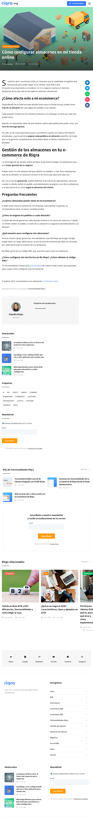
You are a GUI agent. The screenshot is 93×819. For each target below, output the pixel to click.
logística (20, 401)
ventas (15, 405)
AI (3, 392)
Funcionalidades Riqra (10, 46)
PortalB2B (29, 401)
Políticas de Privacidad (35, 448)
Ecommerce (33, 392)
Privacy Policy (54, 544)
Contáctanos (78, 3)
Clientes (15, 392)
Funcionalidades (40, 308)
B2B (8, 392)
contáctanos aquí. (50, 281)
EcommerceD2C (20, 396)
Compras (24, 392)
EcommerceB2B (7, 396)
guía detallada (36, 265)
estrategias (32, 396)
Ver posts (16, 318)
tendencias (6, 405)
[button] (89, 3)
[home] (10, 3)
